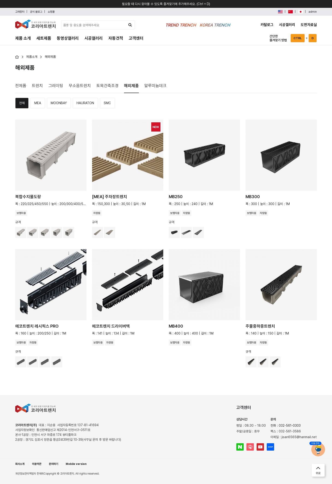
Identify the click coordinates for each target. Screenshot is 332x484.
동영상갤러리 (68, 38)
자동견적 (115, 38)
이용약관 (36, 464)
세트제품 (43, 38)
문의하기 (53, 464)
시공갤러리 (287, 25)
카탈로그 (267, 25)
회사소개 (19, 464)
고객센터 (136, 38)
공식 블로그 (36, 11)
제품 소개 (23, 38)
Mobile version (76, 464)
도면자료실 (309, 25)
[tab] (20, 85)
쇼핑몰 (51, 11)
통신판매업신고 (63, 430)
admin (312, 11)
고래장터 (19, 11)
